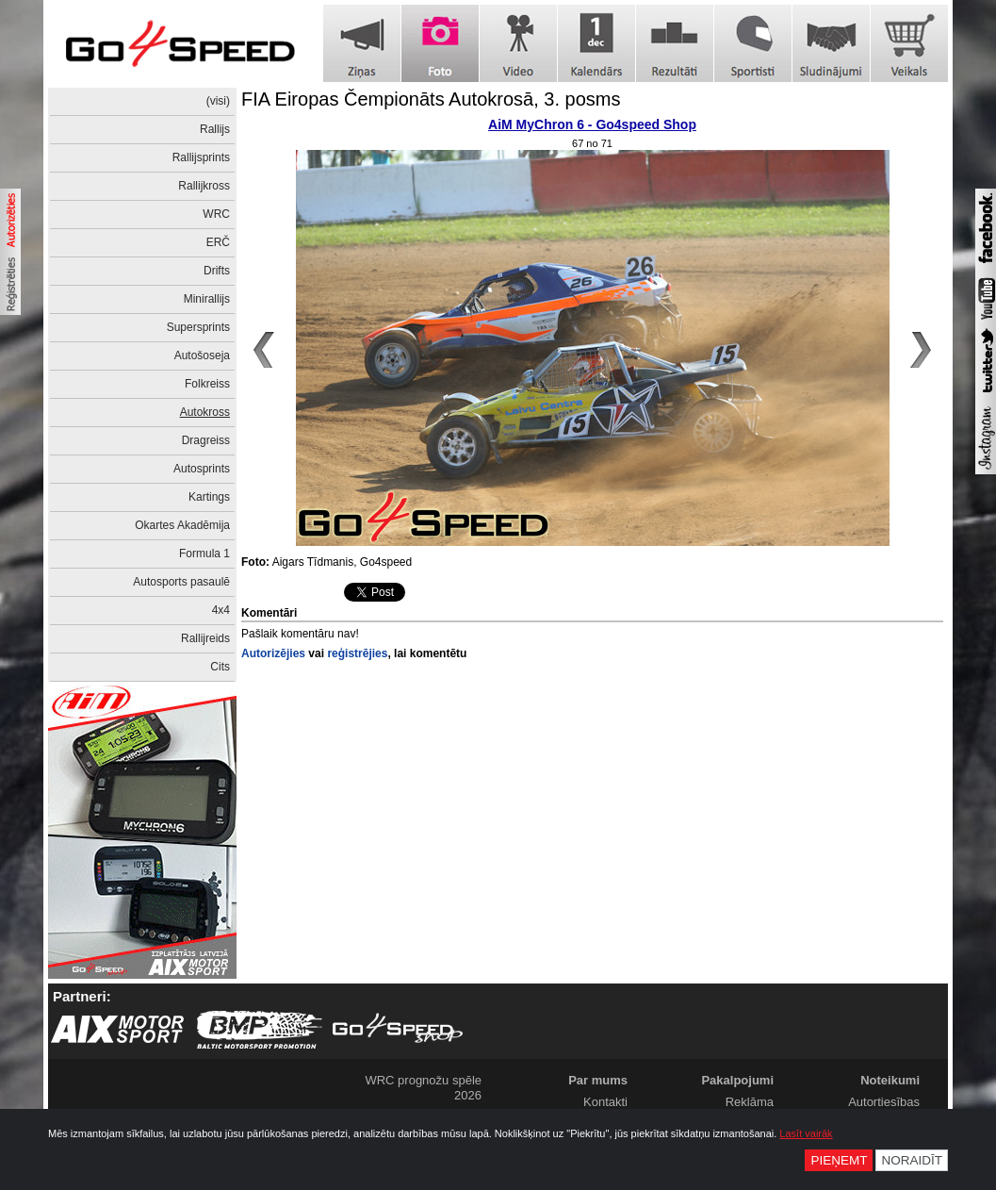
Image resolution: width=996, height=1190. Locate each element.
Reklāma (750, 1102)
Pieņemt (838, 1160)
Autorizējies (273, 653)
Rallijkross (204, 185)
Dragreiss (206, 440)
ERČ (218, 242)
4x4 (221, 610)
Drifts (217, 270)
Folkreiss (207, 383)
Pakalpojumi (737, 1080)
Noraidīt (911, 1160)
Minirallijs (207, 299)
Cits (220, 666)
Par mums (598, 1080)
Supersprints (198, 327)
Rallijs (215, 129)
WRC (216, 214)
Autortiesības (884, 1102)
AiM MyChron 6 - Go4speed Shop (592, 124)
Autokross (205, 412)
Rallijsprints (201, 157)
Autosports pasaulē (181, 581)
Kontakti (605, 1102)
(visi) (218, 100)
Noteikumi (890, 1080)
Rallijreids (205, 638)
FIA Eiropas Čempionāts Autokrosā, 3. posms (430, 99)
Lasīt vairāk (805, 1133)
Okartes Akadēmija (182, 525)
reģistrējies (357, 653)
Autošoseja (202, 355)
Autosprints (201, 468)
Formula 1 (204, 553)
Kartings (209, 497)
